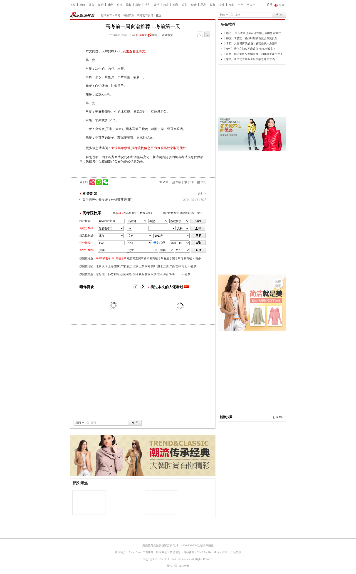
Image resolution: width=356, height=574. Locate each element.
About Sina (135, 552)
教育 (166, 4)
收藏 (212, 4)
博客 (147, 4)
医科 (135, 274)
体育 (91, 4)
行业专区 (278, 417)
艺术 (160, 274)
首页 (73, 4)
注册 (269, 4)
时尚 (175, 4)
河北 (184, 266)
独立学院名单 (172, 258)
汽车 (231, 4)
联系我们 (161, 552)
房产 (240, 4)
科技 (119, 4)
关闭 (203, 182)
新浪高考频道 (120, 148)
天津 (104, 266)
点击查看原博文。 (135, 51)
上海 (111, 266)
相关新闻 (90, 194)
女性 (222, 4)
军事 (172, 274)
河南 (147, 266)
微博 (138, 4)
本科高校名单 (155, 258)
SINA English (204, 552)
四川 (153, 266)
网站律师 (188, 552)
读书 (156, 4)
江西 (166, 266)
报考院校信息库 (142, 148)
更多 (249, 4)
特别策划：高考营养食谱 (138, 15)
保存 (178, 182)
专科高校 (186, 258)
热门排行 (196, 213)
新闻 (82, 4)
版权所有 (183, 565)
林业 (147, 274)
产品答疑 (235, 552)
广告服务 (148, 552)
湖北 (160, 266)
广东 (123, 266)
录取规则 (185, 213)
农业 (141, 274)
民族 (153, 274)
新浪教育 (106, 15)
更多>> (202, 193)
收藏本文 (167, 35)
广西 (172, 266)
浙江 (129, 266)
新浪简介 (120, 552)
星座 (203, 4)
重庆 (117, 266)
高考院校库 (92, 213)
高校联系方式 (171, 213)
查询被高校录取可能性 (170, 148)
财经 (110, 4)
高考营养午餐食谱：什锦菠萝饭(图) (107, 199)
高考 (117, 15)
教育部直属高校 (136, 258)
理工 (104, 274)
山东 (141, 266)
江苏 (135, 266)
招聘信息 (175, 552)
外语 (129, 274)
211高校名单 (118, 258)
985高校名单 (103, 258)
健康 (194, 4)
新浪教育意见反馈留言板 (157, 545)
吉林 (178, 266)
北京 (98, 266)
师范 (111, 274)
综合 (98, 274)
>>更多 (197, 258)
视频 (128, 4)
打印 (191, 182)
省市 (129, 228)
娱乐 (101, 4)
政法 (123, 274)
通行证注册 (220, 552)
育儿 (184, 4)
